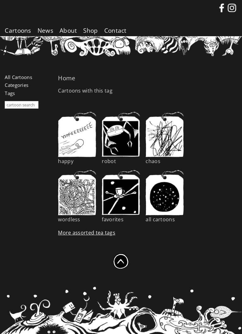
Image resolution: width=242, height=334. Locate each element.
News (45, 30)
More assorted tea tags (86, 232)
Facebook (222, 6)
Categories (16, 85)
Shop (90, 30)
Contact (115, 30)
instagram (232, 6)
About (68, 30)
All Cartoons (18, 77)
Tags (10, 93)
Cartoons (18, 30)
